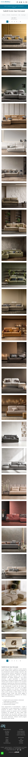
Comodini (21, 743)
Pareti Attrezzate (7, 743)
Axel (14, 461)
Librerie (7, 741)
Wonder (14, 116)
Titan (14, 90)
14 (20, 21)
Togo (14, 620)
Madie (7, 740)
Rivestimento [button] (14, 15)
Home (5, 6)
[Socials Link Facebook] (19, 2)
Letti (21, 739)
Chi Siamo (7, 731)
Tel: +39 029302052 (17, 748)
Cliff (14, 169)
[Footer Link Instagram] (20, 749)
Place (14, 249)
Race (14, 540)
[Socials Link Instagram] (21, 2)
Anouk (14, 196)
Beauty (14, 275)
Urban (14, 143)
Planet (14, 328)
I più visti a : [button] (14, 18)
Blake (14, 593)
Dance (14, 487)
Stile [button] (19, 15)
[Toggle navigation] (26, 2)
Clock (14, 514)
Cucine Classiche (21, 732)
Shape (14, 355)
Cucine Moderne (21, 731)
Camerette (21, 740)
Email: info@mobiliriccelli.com (15, 749)
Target (14, 37)
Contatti (7, 735)
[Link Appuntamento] (17, 2)
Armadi (21, 741)
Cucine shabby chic (21, 735)
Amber (14, 434)
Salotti (16, 6)
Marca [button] (3, 15)
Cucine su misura (21, 733)
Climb (14, 408)
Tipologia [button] (23, 15)
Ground (13, 302)
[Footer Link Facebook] (18, 749)
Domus (14, 381)
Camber (14, 63)
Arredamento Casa (10, 6)
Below (14, 567)
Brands (7, 733)
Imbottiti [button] (8, 15)
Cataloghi (7, 732)
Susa (14, 646)
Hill (14, 222)
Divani (7, 739)
